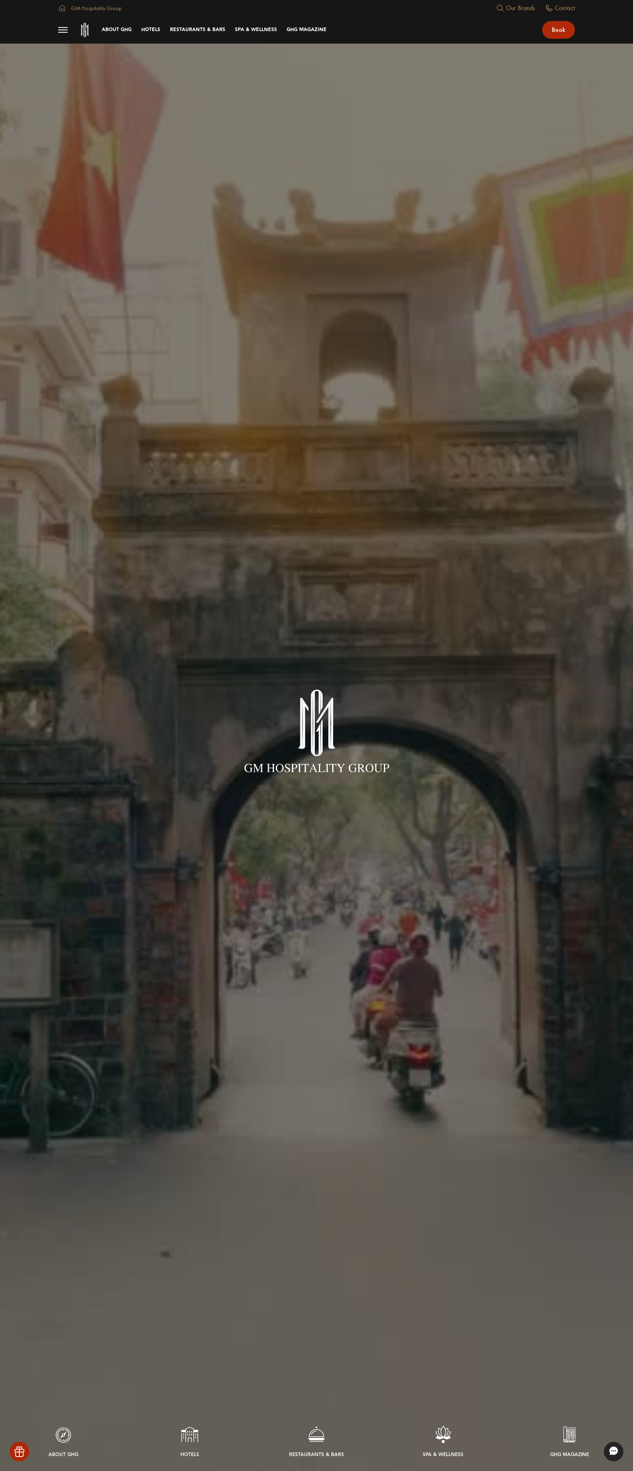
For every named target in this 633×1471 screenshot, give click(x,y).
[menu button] (63, 29)
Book (558, 29)
